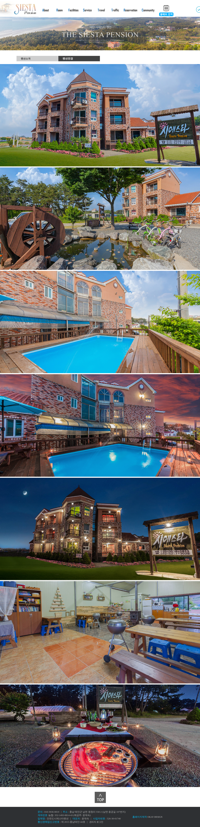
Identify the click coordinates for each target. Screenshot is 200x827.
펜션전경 (68, 58)
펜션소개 (25, 58)
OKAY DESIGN (154, 817)
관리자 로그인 (96, 822)
